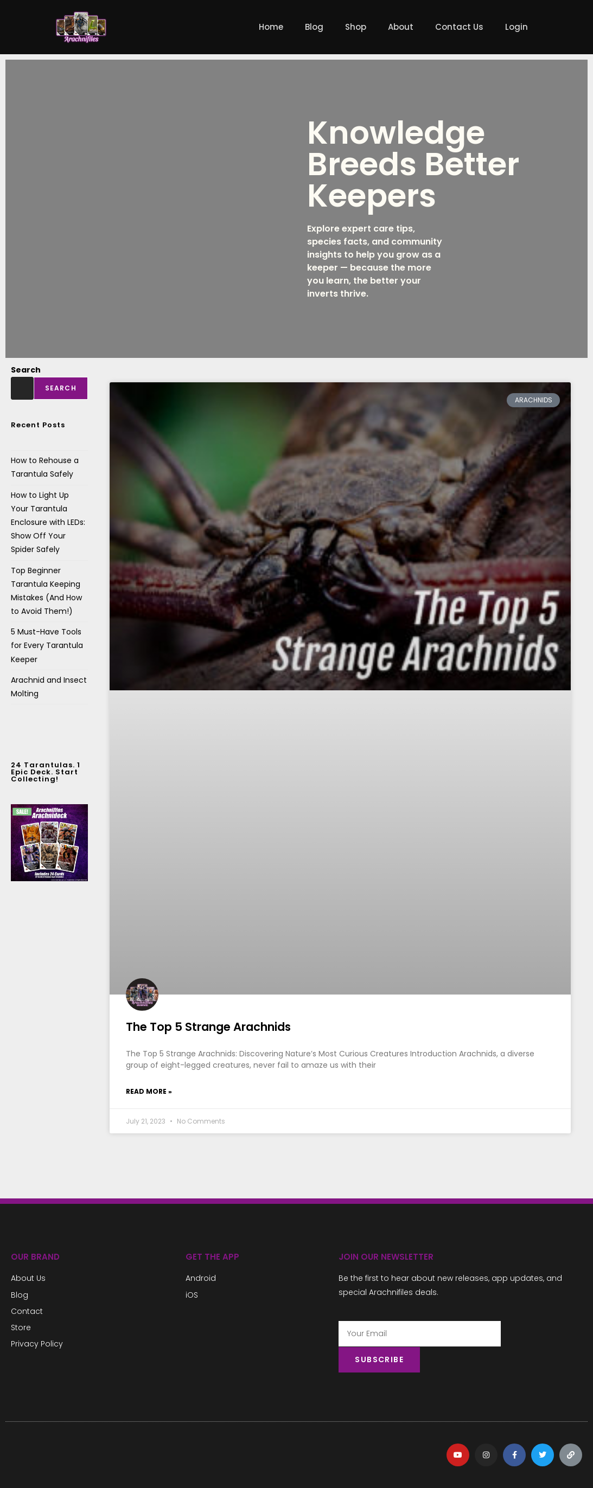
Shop (355, 27)
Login (516, 27)
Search (26, 369)
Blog (314, 27)
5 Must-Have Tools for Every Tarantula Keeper (47, 645)
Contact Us (459, 27)
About (400, 27)
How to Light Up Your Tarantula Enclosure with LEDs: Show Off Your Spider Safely (48, 522)
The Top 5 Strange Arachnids (208, 1027)
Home (271, 27)
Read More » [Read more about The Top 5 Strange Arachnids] (149, 1091)
